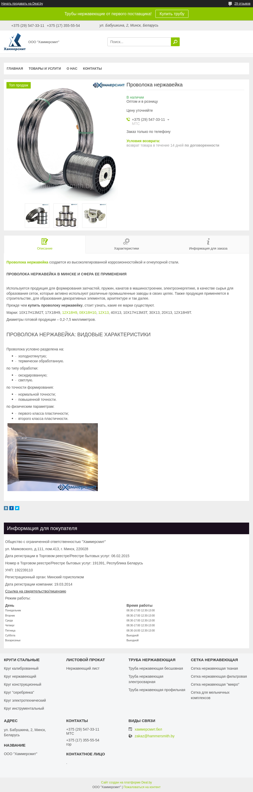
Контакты (92, 68)
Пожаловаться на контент (142, 787)
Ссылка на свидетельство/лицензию (35, 591)
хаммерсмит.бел (148, 729)
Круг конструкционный (22, 684)
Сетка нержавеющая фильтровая (219, 676)
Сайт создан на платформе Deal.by (126, 782)
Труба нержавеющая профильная (157, 690)
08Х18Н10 (87, 312)
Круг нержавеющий (20, 676)
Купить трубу (172, 14)
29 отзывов (242, 3)
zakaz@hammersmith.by (155, 736)
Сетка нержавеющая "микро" (215, 684)
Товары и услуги (45, 68)
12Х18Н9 (69, 312)
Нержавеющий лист (82, 668)
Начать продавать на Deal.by (22, 3)
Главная (15, 68)
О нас (72, 68)
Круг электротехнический (25, 700)
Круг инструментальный (24, 708)
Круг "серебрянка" (19, 692)
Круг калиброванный (21, 668)
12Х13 (103, 312)
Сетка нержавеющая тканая (214, 668)
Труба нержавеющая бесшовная (156, 668)
